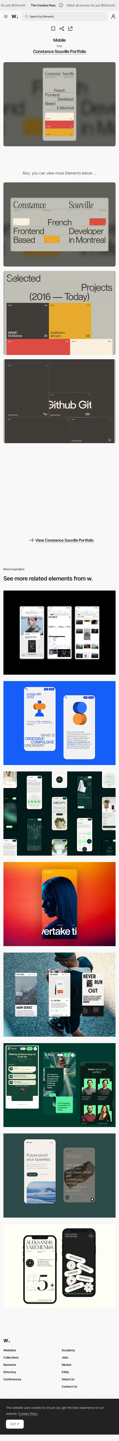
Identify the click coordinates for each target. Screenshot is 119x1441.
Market (66, 1364)
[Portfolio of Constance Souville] (59, 489)
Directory (9, 1372)
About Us (68, 1379)
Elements (9, 1364)
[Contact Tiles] (59, 401)
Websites (9, 1350)
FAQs (65, 1372)
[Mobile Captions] (59, 1085)
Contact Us (69, 1386)
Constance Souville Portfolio (59, 51)
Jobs (65, 1357)
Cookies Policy (28, 1413)
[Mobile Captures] (59, 1175)
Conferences (12, 1379)
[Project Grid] (59, 313)
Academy (68, 1350)
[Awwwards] (15, 16)
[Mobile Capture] (59, 723)
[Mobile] (59, 633)
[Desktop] (59, 224)
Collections (11, 1357)
